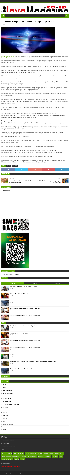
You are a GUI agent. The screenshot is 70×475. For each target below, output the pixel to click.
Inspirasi (5, 407)
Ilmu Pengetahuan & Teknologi (11, 404)
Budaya (4, 396)
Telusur (5, 427)
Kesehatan (5, 415)
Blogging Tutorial (8, 393)
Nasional (5, 418)
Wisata (4, 429)
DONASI (12, 354)
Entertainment (7, 401)
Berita (4, 387)
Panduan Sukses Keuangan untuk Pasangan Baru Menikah (25, 315)
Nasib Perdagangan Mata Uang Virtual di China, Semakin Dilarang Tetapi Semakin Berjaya (33, 361)
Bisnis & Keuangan (8, 390)
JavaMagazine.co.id (7, 57)
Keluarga (14, 165)
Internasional (7, 410)
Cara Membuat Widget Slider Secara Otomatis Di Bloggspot (25, 308)
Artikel (8, 165)
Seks (4, 421)
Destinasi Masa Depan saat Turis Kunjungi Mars (22, 301)
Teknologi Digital (8, 424)
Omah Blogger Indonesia (21, 473)
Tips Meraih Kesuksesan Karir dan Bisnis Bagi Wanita (23, 286)
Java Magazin (10, 473)
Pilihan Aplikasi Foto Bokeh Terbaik (19, 293)
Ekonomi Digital (7, 398)
